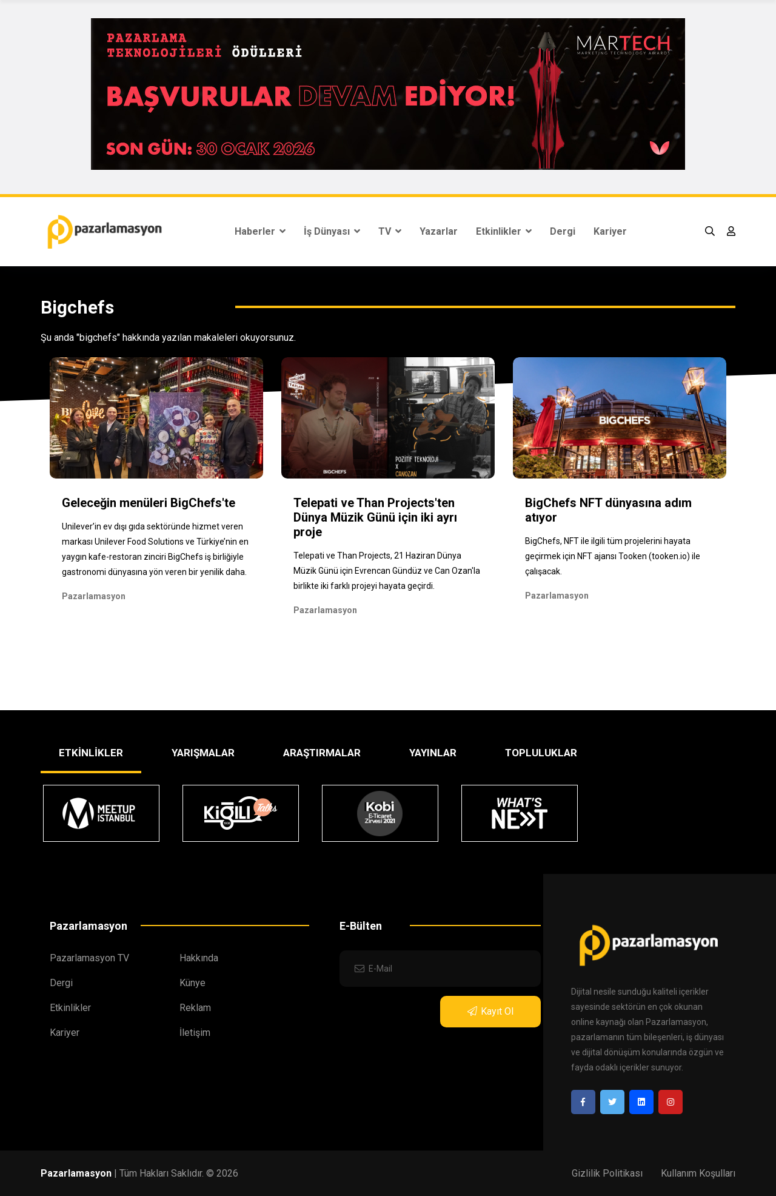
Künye (192, 983)
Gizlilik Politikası (607, 1173)
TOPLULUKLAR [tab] (541, 753)
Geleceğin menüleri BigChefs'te (148, 503)
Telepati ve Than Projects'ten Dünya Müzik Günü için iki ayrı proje (375, 517)
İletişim (194, 1032)
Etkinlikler (504, 231)
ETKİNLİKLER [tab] (91, 753)
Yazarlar (439, 231)
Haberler (260, 231)
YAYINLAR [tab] (433, 753)
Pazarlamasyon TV (89, 958)
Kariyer (610, 231)
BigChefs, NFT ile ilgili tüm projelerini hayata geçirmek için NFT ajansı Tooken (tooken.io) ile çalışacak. (612, 556)
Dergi (562, 231)
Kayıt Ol (490, 1011)
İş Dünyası (332, 231)
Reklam (195, 1007)
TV (389, 231)
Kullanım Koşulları (698, 1173)
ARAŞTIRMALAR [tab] (322, 753)
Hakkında (198, 958)
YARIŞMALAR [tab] (203, 753)
